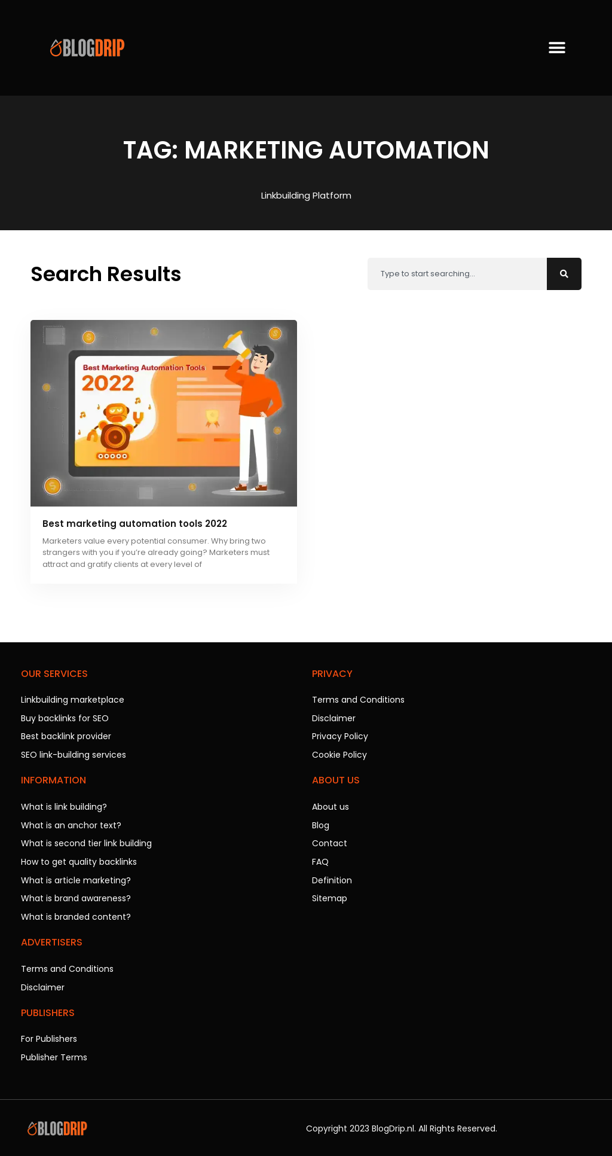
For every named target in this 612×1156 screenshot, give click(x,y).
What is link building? (64, 805)
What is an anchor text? (71, 823)
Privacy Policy (340, 736)
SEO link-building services (73, 754)
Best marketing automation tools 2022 (134, 523)
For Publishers (49, 1033)
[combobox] (457, 274)
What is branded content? (76, 913)
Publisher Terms (54, 1051)
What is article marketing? (76, 877)
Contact (329, 841)
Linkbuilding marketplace (72, 700)
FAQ (320, 859)
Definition (332, 877)
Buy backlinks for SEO (65, 718)
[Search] (564, 274)
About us (330, 805)
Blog (320, 823)
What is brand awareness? (76, 895)
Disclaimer (43, 982)
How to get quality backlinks (79, 859)
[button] (556, 48)
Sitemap (329, 895)
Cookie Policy (339, 754)
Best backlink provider (66, 736)
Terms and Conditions (67, 964)
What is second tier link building (86, 841)
